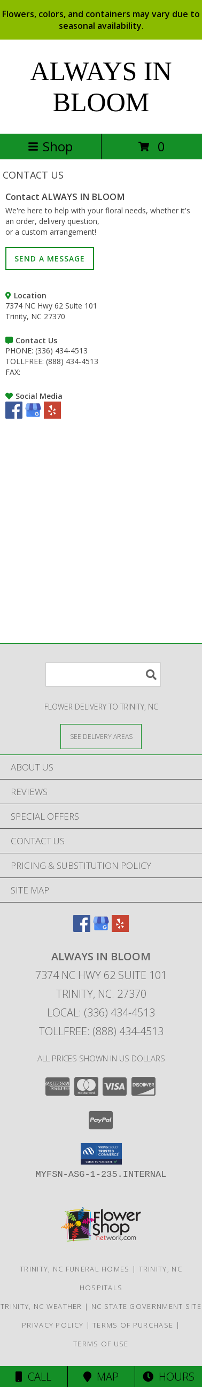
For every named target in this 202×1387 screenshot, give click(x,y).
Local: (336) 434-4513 (101, 1012)
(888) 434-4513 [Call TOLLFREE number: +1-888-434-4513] (72, 361)
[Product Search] (103, 674)
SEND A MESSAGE (49, 258)
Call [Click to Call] (33, 1376)
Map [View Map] (101, 1376)
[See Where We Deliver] (101, 736)
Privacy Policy (52, 1325)
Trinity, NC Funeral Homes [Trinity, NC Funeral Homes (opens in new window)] (75, 1269)
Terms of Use (101, 1344)
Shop (50, 146)
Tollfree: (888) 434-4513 (101, 1031)
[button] (101, 1154)
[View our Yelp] (52, 416)
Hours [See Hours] (169, 1376)
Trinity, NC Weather (41, 1306)
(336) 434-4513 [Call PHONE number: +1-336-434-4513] (61, 350)
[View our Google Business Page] (33, 416)
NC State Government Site (146, 1306)
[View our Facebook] (13, 416)
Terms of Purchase (132, 1325)
